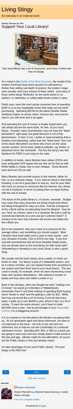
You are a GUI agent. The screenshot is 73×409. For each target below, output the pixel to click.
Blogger (42, 406)
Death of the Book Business (36, 81)
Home (36, 372)
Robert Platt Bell (26, 387)
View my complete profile (27, 399)
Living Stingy (17, 9)
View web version (36, 378)
